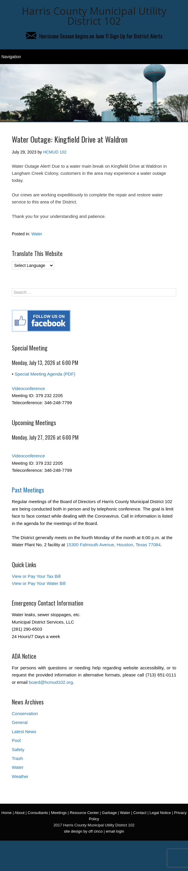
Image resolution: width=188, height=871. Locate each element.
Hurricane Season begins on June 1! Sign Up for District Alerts (94, 36)
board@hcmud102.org (51, 682)
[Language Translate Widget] (33, 265)
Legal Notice (160, 812)
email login (115, 831)
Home (6, 812)
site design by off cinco (83, 831)
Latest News (24, 731)
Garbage (109, 812)
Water (36, 233)
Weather (20, 776)
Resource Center (84, 812)
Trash (17, 758)
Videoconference (28, 388)
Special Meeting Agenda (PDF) (44, 373)
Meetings (59, 812)
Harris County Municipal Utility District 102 (94, 16)
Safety (18, 749)
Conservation (25, 713)
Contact (139, 812)
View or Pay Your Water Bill (39, 583)
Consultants (38, 812)
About (19, 812)
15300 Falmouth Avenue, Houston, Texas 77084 (113, 544)
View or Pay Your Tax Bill (36, 576)
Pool (16, 740)
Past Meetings (28, 489)
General (19, 722)
